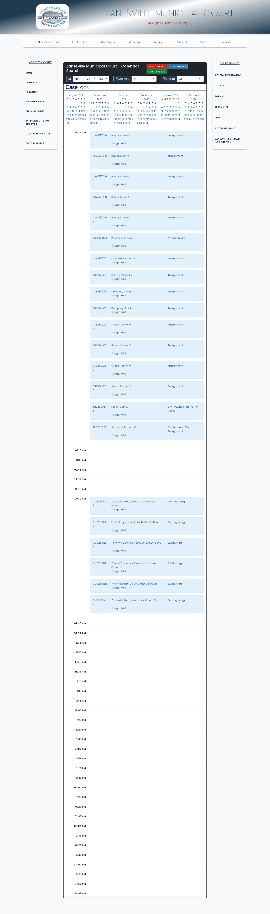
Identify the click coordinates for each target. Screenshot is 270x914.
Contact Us (33, 82)
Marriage (134, 42)
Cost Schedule (34, 143)
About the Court (48, 42)
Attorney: (122, 79)
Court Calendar (177, 66)
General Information (228, 75)
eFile (217, 117)
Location (31, 92)
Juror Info (226, 42)
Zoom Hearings (34, 101)
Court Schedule (156, 71)
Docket (220, 85)
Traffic (203, 42)
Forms (219, 96)
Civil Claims (108, 42)
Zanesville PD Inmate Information (228, 140)
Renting (158, 42)
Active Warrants (225, 128)
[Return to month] (69, 79)
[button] (77, 87)
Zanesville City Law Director (37, 122)
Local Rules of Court (38, 133)
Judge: (115, 143)
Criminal (181, 42)
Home (28, 72)
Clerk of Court (35, 111)
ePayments (221, 107)
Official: (169, 79)
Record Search (156, 66)
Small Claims (79, 42)
